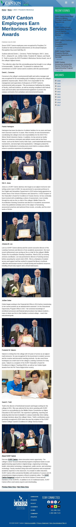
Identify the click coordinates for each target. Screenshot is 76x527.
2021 (59, 94)
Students (34, 500)
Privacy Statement (42, 523)
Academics (34, 507)
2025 (59, 83)
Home (4, 10)
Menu (72, 2)
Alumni (33, 510)
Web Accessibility (30, 523)
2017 (59, 105)
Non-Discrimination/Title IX (58, 523)
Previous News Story (9, 487)
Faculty (33, 503)
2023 (59, 89)
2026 (59, 81)
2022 (59, 92)
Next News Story (23, 487)
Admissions (34, 496)
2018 (59, 102)
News (10, 10)
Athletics (34, 517)
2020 (59, 97)
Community (34, 513)
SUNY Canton (13, 459)
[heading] (11, 4)
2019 (59, 100)
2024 (59, 86)
